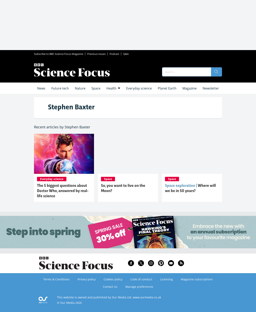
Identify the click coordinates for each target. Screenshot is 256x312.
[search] (216, 71)
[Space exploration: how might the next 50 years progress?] (192, 154)
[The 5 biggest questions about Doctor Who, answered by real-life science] (64, 154)
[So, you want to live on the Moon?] (128, 154)
